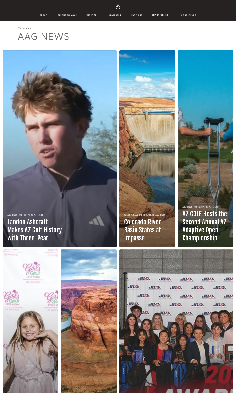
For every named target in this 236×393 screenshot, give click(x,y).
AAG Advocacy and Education (139, 214)
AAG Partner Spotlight (31, 214)
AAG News (12, 214)
